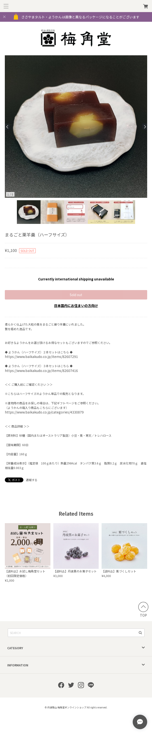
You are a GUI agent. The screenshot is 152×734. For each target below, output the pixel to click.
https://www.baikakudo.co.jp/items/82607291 (41, 356)
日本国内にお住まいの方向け (76, 305)
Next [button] (144, 127)
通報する (31, 480)
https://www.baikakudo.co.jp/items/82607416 (41, 370)
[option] (76, 126)
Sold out (76, 294)
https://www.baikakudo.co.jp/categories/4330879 (44, 412)
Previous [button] (7, 127)
